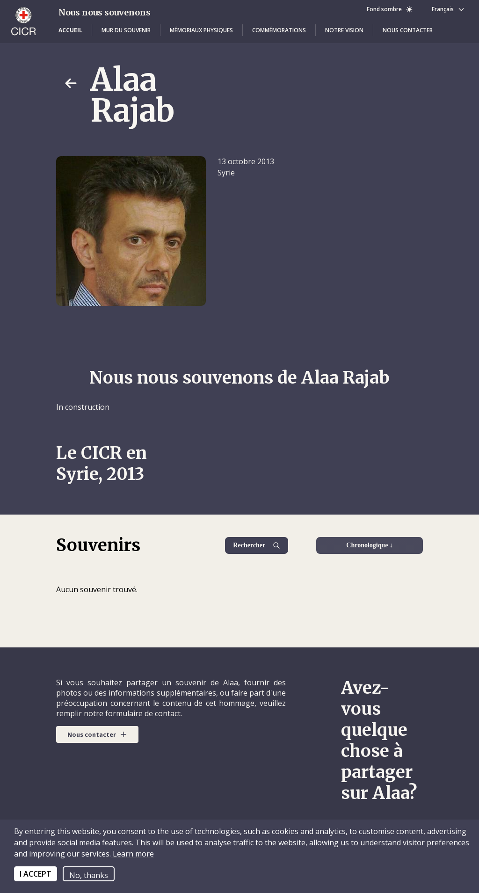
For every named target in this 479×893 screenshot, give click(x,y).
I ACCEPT (35, 874)
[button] (70, 30)
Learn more (132, 854)
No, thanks (88, 875)
